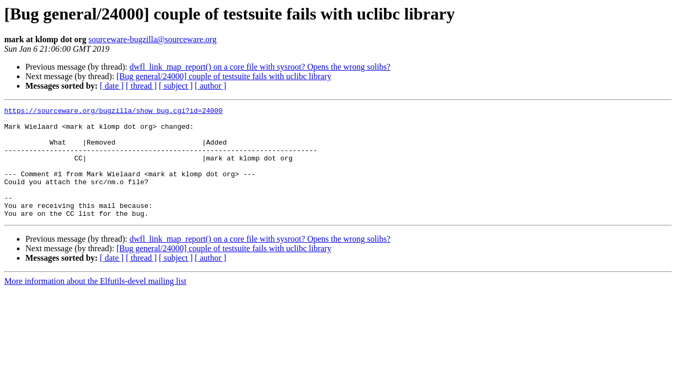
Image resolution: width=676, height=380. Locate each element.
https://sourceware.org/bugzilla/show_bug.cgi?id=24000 (113, 112)
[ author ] (211, 85)
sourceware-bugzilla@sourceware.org (153, 39)
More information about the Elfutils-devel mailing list (95, 303)
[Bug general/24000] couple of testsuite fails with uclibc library (223, 76)
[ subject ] (176, 85)
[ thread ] (141, 85)
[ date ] (112, 85)
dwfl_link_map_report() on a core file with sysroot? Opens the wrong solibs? (259, 66)
